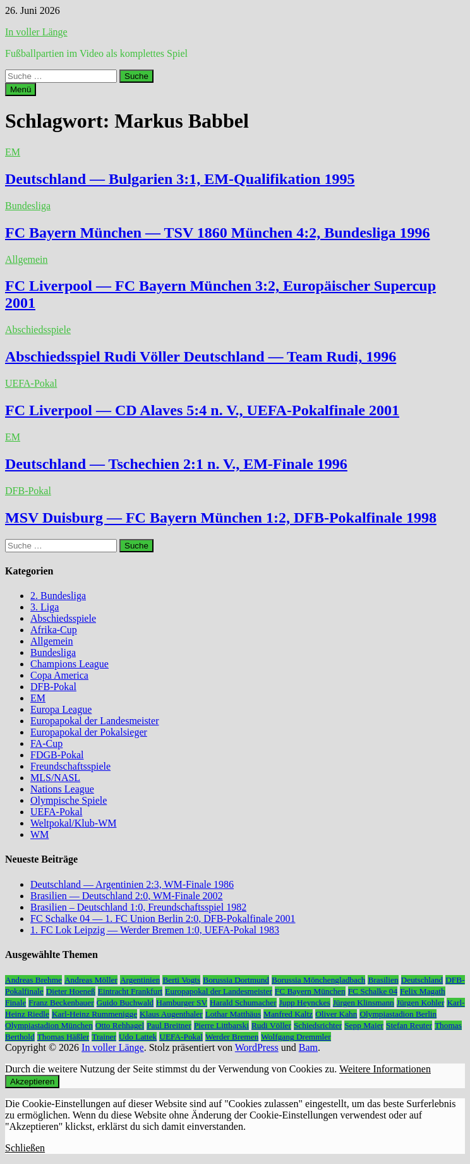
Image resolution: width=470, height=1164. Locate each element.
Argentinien (140, 980)
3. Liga (44, 607)
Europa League (61, 709)
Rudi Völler (271, 1025)
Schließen (25, 1148)
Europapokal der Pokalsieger (88, 732)
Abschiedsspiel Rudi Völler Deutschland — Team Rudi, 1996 (200, 356)
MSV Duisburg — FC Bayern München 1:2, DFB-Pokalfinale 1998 (221, 517)
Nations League (62, 789)
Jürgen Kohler (421, 1002)
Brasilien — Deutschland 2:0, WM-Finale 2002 (126, 895)
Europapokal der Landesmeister (94, 720)
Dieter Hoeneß (70, 991)
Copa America (59, 675)
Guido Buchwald (125, 1002)
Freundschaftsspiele (70, 766)
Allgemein (26, 259)
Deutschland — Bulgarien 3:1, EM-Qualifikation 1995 (179, 179)
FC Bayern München (310, 991)
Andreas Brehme (33, 980)
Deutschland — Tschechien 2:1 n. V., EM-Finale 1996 (176, 464)
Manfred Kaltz (288, 1014)
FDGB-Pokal (56, 754)
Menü (20, 89)
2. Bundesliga (58, 595)
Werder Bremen (231, 1036)
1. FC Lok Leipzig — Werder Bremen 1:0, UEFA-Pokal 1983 (154, 930)
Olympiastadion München (49, 1025)
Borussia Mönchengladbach (318, 980)
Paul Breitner (169, 1025)
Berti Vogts (181, 980)
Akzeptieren (32, 1081)
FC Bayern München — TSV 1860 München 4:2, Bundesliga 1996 (217, 232)
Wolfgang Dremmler (295, 1036)
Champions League (69, 663)
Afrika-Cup (53, 629)
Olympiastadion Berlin (398, 1014)
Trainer (104, 1036)
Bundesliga (28, 205)
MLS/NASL (55, 777)
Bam (308, 1047)
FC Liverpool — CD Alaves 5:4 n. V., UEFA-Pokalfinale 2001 (202, 410)
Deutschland (422, 980)
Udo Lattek (138, 1036)
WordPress (257, 1047)
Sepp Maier (363, 1025)
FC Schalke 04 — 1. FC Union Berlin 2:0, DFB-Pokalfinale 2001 (163, 918)
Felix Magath (422, 991)
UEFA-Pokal (31, 383)
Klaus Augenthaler (171, 1014)
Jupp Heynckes (304, 1002)
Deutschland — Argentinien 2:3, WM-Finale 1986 (132, 884)
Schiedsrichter (318, 1025)
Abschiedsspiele (38, 329)
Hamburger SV (181, 1002)
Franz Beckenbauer (60, 1002)
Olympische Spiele (68, 800)
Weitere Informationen (385, 1069)
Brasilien (383, 980)
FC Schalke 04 (373, 991)
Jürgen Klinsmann (363, 1002)
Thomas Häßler (63, 1036)
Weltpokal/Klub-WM (73, 823)
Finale (15, 1002)
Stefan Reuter (409, 1025)
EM (12, 152)
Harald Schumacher (243, 1002)
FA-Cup (46, 743)
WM (39, 834)
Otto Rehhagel (119, 1025)
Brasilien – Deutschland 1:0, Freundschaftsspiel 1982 (138, 907)
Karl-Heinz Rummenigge (94, 1014)
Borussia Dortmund (236, 980)
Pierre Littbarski (221, 1025)
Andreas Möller (91, 980)
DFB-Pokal (28, 490)
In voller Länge (36, 32)
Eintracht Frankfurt (130, 991)
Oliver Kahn (336, 1014)
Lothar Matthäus (233, 1014)
